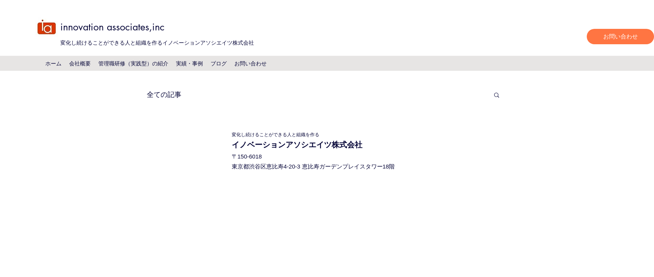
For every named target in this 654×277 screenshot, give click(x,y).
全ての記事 (164, 94)
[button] (496, 96)
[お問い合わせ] (620, 36)
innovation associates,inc (112, 27)
